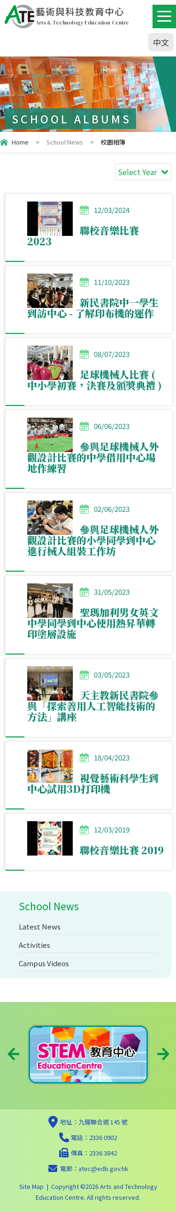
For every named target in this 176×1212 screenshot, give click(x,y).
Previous (13, 1054)
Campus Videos (44, 963)
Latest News (40, 926)
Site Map (31, 1186)
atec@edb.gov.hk (103, 1168)
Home (20, 141)
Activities (34, 945)
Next (163, 1054)
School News (64, 141)
